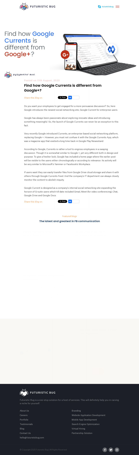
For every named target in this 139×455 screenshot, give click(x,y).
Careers (24, 415)
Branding (76, 411)
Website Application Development (88, 415)
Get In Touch (92, 371)
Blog (22, 429)
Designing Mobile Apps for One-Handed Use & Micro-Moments (91, 233)
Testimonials (26, 424)
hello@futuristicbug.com (32, 438)
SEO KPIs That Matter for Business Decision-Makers (40, 233)
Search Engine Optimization (85, 424)
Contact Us (25, 433)
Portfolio (24, 420)
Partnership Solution (82, 433)
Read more (30, 260)
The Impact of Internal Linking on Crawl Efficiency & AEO (43, 277)
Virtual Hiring (78, 429)
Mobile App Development (84, 420)
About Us (24, 411)
